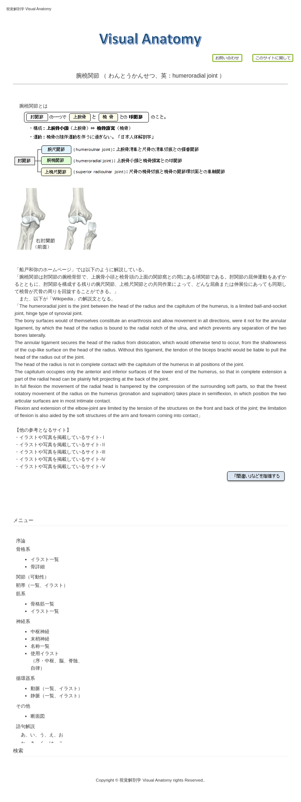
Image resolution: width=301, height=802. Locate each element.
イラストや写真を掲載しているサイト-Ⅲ (62, 452)
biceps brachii (216, 350)
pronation (130, 393)
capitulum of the (191, 306)
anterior (93, 371)
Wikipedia (62, 298)
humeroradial (189, 76)
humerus (218, 306)
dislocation (149, 342)
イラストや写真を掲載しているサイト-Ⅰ (62, 437)
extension (50, 408)
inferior (119, 371)
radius (149, 306)
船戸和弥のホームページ (45, 269)
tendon (180, 350)
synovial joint (67, 313)
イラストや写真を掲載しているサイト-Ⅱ (62, 444)
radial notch (150, 328)
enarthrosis (139, 320)
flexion (35, 386)
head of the (130, 306)
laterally (37, 335)
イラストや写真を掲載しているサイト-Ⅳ (62, 459)
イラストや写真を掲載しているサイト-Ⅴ (62, 466)
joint (213, 76)
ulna (182, 328)
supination (162, 393)
